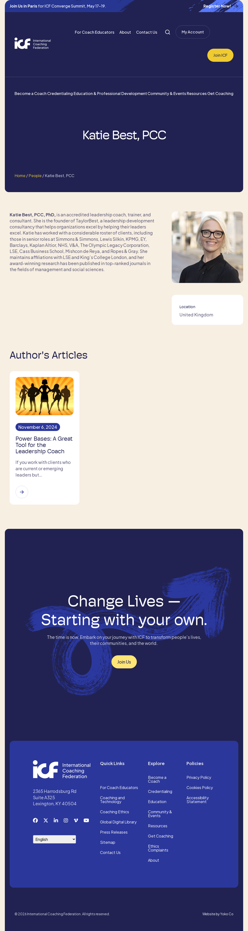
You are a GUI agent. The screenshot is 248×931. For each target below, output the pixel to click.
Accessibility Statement (197, 800)
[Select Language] (54, 839)
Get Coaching (220, 93)
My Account (193, 31)
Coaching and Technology (112, 800)
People (35, 175)
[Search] (167, 32)
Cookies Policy (199, 788)
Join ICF (220, 55)
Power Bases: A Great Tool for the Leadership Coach (44, 445)
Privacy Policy (198, 777)
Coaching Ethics (114, 812)
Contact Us (146, 32)
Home (20, 175)
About (125, 32)
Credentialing (60, 93)
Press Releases (114, 832)
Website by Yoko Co (217, 914)
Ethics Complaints (158, 848)
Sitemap (107, 842)
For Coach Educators (94, 32)
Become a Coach (30, 93)
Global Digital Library (118, 822)
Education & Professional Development (110, 93)
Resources (197, 93)
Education (157, 802)
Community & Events (166, 93)
